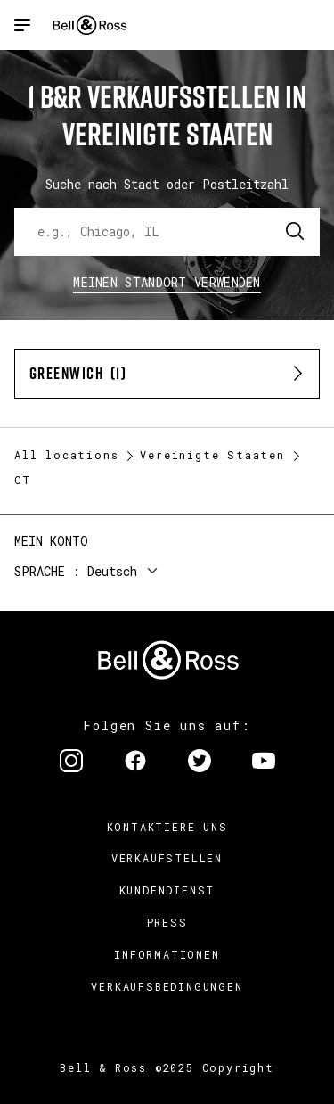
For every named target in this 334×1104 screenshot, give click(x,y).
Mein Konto (51, 540)
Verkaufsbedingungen (166, 986)
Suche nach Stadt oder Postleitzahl (167, 184)
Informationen (166, 954)
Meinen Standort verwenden (167, 282)
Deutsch (112, 571)
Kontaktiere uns (167, 827)
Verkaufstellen (167, 858)
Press (167, 922)
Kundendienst (167, 890)
